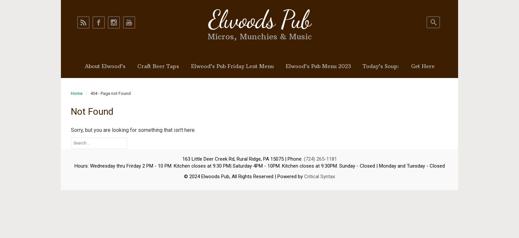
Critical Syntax (319, 176)
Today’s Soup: (381, 66)
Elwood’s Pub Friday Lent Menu (232, 66)
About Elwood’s (105, 66)
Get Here (423, 66)
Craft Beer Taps (158, 66)
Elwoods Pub (259, 19)
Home (76, 93)
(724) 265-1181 (320, 159)
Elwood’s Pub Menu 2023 (318, 66)
